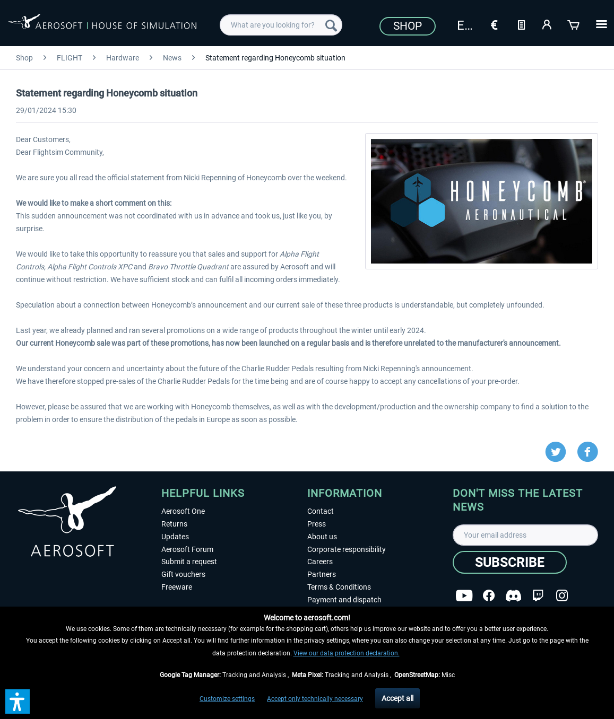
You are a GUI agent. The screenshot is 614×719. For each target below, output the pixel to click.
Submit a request (189, 561)
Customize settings (227, 699)
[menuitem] (281, 25)
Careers (320, 561)
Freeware (176, 587)
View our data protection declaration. (346, 653)
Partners (321, 574)
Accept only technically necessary (315, 699)
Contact (320, 511)
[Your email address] (525, 535)
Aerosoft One (183, 511)
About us (322, 536)
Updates (175, 536)
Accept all (397, 698)
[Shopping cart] (574, 23)
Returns (174, 524)
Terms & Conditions (339, 587)
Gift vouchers (183, 574)
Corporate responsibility (346, 549)
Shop (407, 26)
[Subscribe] (510, 562)
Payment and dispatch (344, 599)
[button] (17, 701)
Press (316, 524)
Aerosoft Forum (187, 549)
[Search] (331, 25)
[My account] (547, 23)
